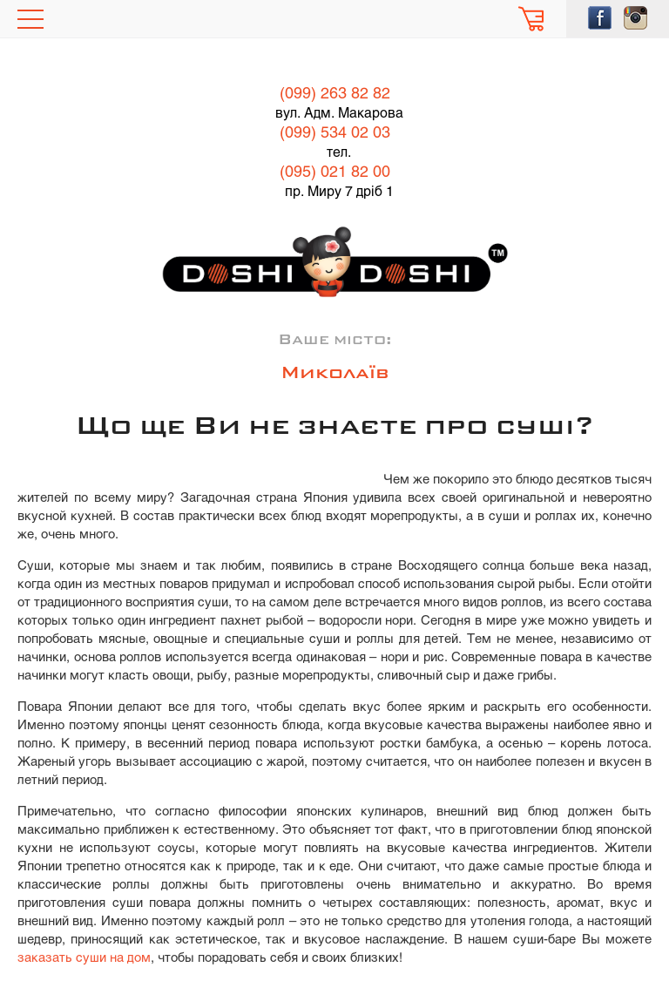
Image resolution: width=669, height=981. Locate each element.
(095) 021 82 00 (335, 173)
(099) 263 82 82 (335, 94)
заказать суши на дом (84, 958)
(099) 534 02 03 (335, 133)
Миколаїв (334, 373)
